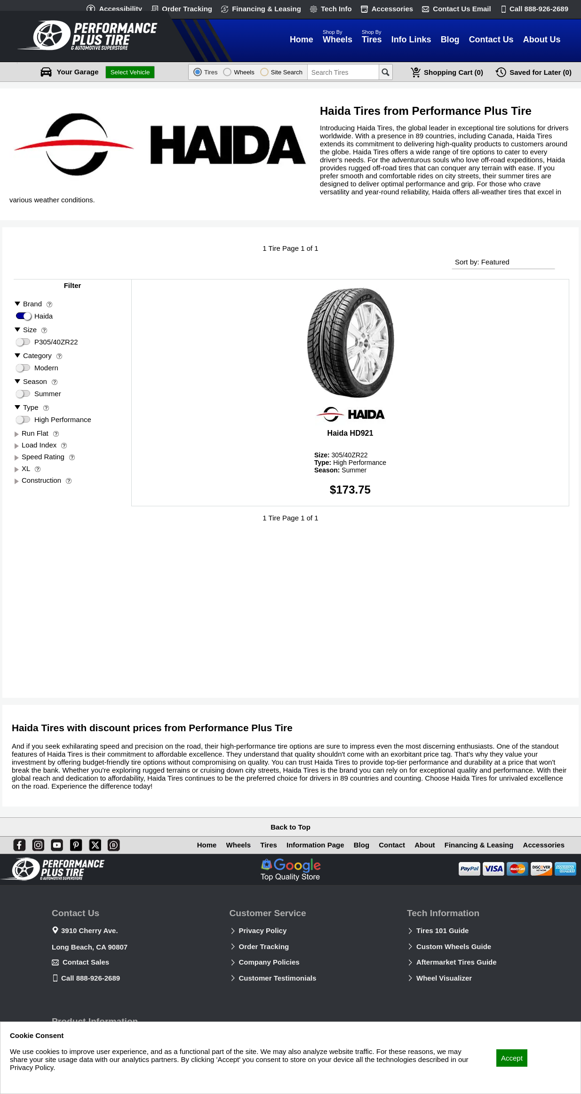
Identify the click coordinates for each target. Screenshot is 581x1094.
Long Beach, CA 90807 (89, 947)
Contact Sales (86, 962)
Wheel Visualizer (444, 978)
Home (207, 845)
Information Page (315, 845)
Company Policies (269, 962)
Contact (392, 845)
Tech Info (336, 9)
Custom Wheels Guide (453, 946)
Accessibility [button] (120, 9)
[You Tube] (55, 843)
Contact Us (462, 9)
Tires (268, 845)
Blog (361, 845)
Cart (453, 72)
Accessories (392, 9)
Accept (512, 1058)
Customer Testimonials (278, 978)
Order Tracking (187, 9)
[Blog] (112, 843)
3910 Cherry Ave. (89, 930)
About (424, 845)
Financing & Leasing (266, 9)
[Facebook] (17, 843)
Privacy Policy (263, 930)
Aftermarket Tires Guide (456, 962)
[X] (93, 843)
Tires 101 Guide (442, 930)
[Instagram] (36, 843)
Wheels (238, 845)
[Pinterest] (74, 843)
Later (540, 72)
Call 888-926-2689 (90, 978)
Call (538, 9)
